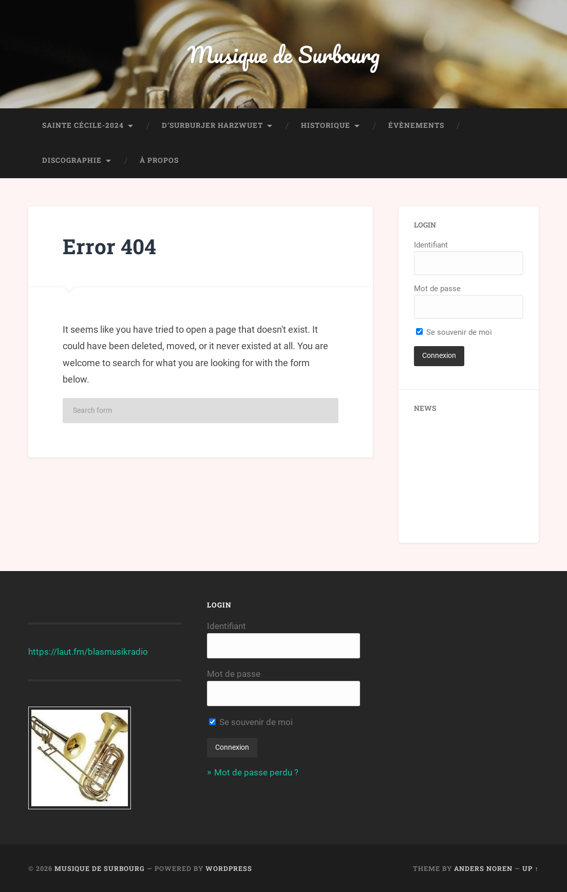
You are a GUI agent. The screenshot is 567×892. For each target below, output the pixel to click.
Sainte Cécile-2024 (83, 125)
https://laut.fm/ (58, 652)
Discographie (72, 160)
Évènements (416, 125)
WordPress (228, 868)
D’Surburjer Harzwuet (212, 125)
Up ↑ (530, 868)
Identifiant (431, 245)
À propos (159, 160)
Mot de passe (437, 288)
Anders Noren (483, 868)
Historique (325, 125)
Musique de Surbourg (283, 54)
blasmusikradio (118, 652)
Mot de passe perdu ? (256, 772)
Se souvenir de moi (454, 332)
